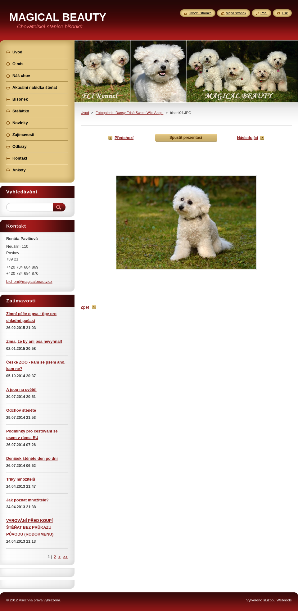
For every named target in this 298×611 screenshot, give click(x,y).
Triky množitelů (20, 479)
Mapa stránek (236, 13)
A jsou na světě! (21, 389)
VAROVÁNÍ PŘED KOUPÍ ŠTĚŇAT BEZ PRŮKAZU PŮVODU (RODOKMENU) (29, 527)
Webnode (284, 600)
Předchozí (124, 137)
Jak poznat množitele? (27, 500)
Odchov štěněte (21, 410)
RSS (263, 13)
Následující (247, 137)
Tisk (285, 13)
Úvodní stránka (200, 13)
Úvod (85, 113)
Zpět (85, 307)
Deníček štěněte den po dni (32, 458)
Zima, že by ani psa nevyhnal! (34, 341)
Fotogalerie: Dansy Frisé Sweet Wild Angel (129, 113)
